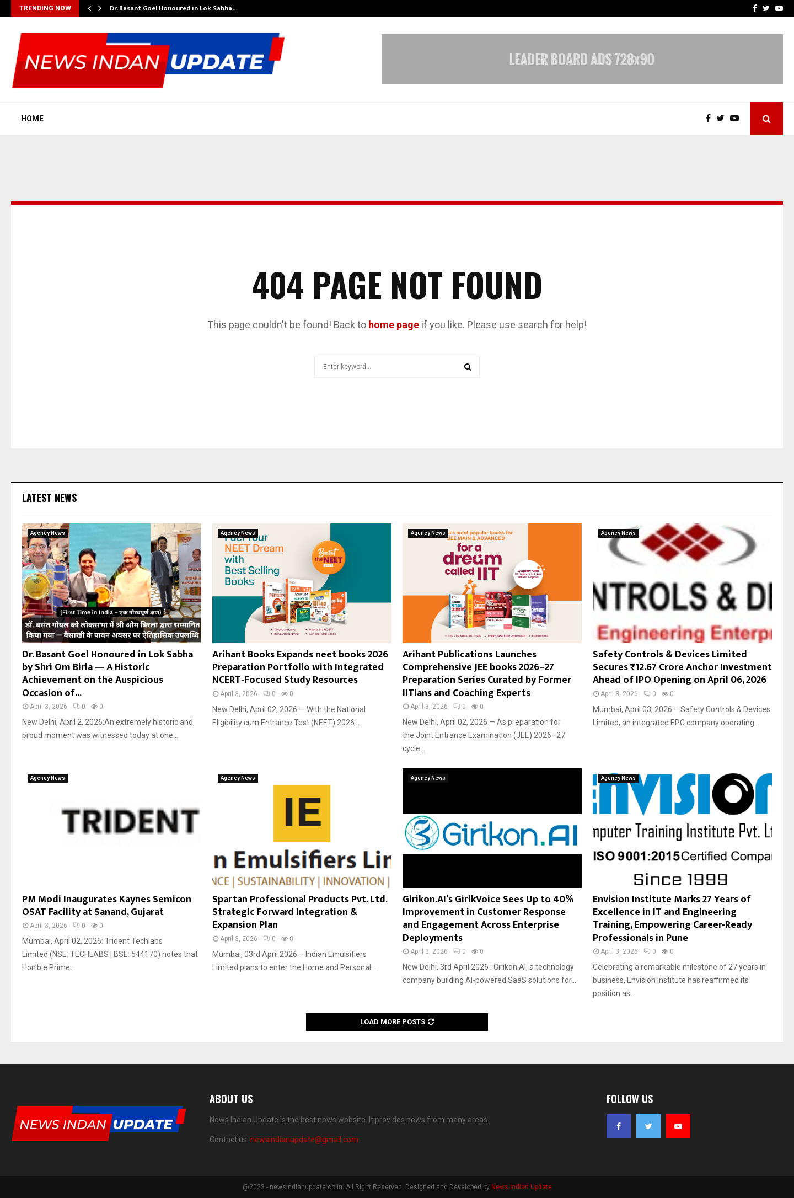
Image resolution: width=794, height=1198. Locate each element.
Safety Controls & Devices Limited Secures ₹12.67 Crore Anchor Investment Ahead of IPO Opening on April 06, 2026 (682, 667)
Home (32, 118)
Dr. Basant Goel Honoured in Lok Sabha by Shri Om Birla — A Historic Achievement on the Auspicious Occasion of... (107, 674)
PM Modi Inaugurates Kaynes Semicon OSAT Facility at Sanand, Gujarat (106, 906)
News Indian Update (521, 1187)
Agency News (47, 533)
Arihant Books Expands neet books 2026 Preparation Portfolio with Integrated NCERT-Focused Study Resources (300, 667)
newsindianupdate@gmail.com (304, 1139)
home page (393, 324)
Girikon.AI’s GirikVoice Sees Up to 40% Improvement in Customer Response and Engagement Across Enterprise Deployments (488, 918)
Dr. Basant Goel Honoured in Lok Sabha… (174, 8)
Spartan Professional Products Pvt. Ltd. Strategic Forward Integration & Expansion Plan (299, 912)
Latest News (49, 497)
